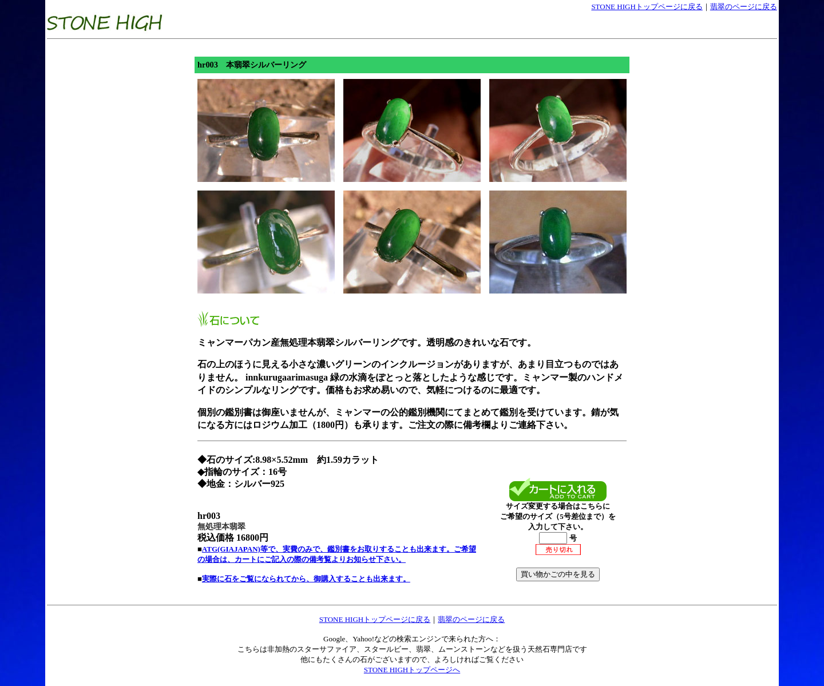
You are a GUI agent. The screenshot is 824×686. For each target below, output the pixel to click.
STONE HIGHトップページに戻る (646, 6)
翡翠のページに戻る (743, 6)
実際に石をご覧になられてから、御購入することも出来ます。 (306, 578)
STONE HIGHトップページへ (412, 669)
